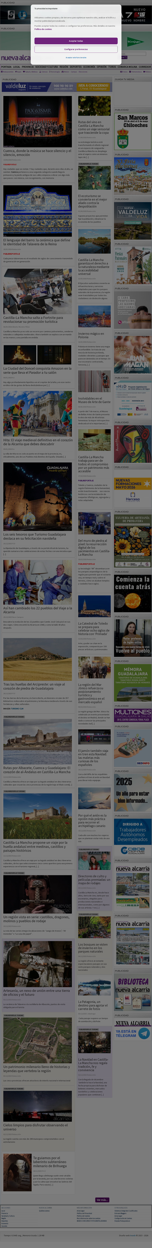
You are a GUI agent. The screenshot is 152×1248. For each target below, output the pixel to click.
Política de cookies (43, 29)
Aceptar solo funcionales (76, 57)
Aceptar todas (76, 41)
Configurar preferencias (76, 49)
